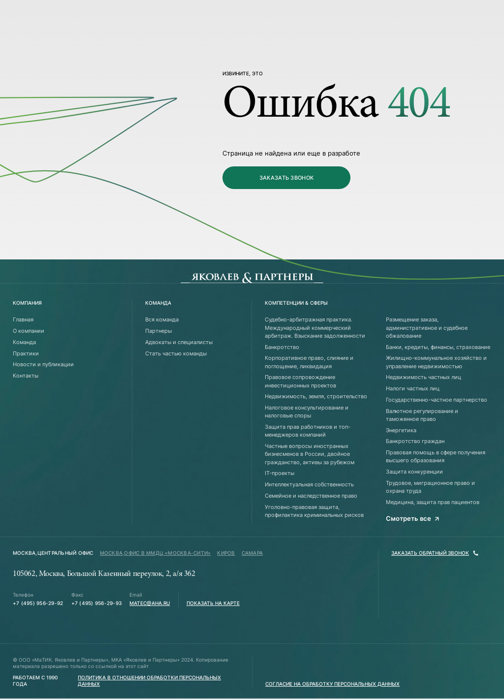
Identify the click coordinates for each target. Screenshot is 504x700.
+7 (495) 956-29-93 (96, 603)
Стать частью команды (176, 353)
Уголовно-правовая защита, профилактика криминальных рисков (314, 511)
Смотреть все (412, 518)
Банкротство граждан (415, 441)
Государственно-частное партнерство (436, 399)
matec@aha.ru (149, 603)
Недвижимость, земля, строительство (316, 396)
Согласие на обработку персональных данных (332, 684)
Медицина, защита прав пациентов (432, 502)
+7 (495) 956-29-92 (38, 603)
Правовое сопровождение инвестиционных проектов (300, 381)
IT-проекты (279, 473)
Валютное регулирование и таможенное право (422, 415)
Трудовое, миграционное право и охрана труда (430, 486)
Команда (24, 342)
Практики (26, 353)
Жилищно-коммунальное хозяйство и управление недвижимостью (436, 361)
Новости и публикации (43, 364)
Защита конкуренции (414, 471)
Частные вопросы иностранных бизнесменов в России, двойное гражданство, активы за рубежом (309, 454)
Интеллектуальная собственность (309, 484)
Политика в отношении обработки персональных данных (149, 681)
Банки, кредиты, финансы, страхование (438, 347)
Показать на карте (213, 603)
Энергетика (401, 430)
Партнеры (158, 330)
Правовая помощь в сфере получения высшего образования (435, 456)
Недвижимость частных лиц (423, 377)
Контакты (25, 375)
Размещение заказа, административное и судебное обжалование (427, 327)
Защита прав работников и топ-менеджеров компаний (307, 430)
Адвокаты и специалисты (179, 342)
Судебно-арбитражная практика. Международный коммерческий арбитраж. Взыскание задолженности (315, 327)
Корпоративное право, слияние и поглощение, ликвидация (309, 361)
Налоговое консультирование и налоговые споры (306, 411)
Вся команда (162, 319)
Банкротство (282, 347)
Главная (23, 319)
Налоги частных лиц (413, 388)
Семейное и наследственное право (311, 495)
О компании (28, 330)
